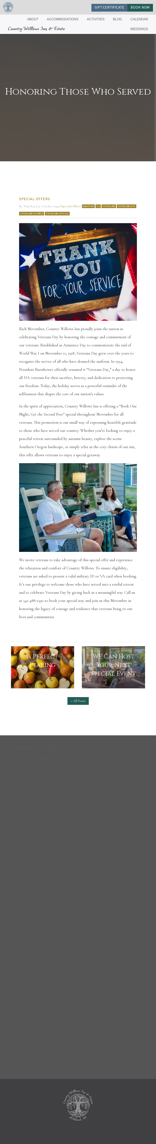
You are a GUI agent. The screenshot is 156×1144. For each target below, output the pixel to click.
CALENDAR (139, 19)
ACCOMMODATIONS (62, 19)
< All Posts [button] (78, 701)
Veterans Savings (31, 213)
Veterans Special (57, 213)
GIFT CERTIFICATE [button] (109, 7)
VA (98, 206)
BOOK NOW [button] (140, 7)
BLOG (117, 19)
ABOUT (32, 19)
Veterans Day (126, 206)
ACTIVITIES (95, 19)
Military (88, 206)
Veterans (109, 206)
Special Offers (70, 206)
